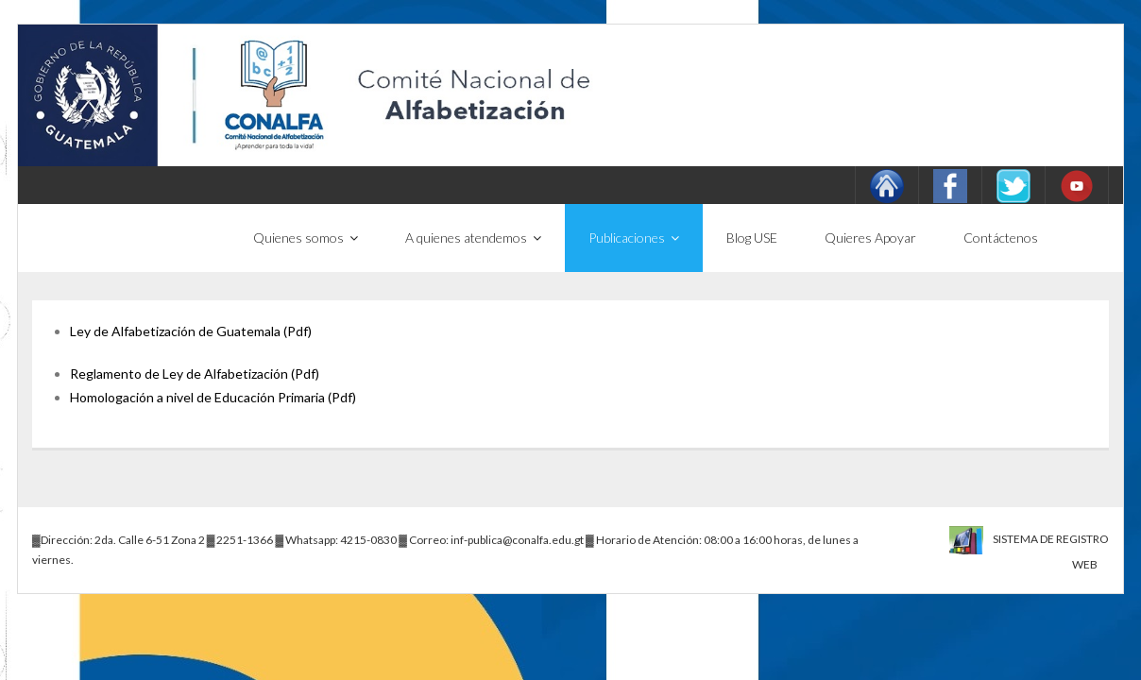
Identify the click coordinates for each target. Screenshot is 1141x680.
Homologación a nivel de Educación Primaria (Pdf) (213, 397)
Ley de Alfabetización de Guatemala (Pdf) (191, 331)
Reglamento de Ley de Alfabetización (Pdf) (194, 374)
